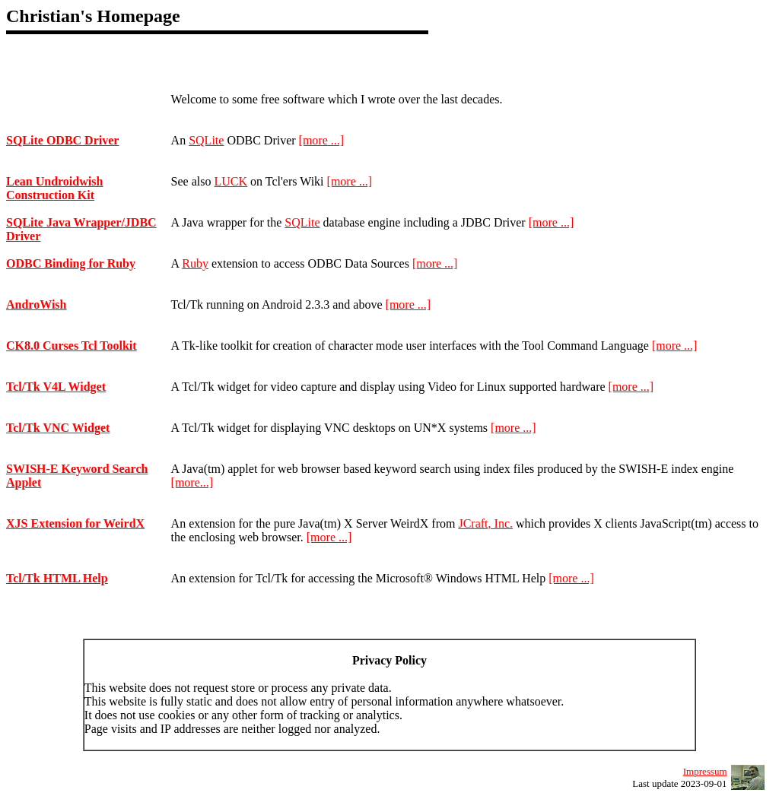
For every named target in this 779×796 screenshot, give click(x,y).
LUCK (230, 181)
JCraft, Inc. (485, 523)
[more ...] (322, 140)
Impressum (705, 771)
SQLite (206, 140)
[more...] (192, 482)
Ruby (195, 263)
